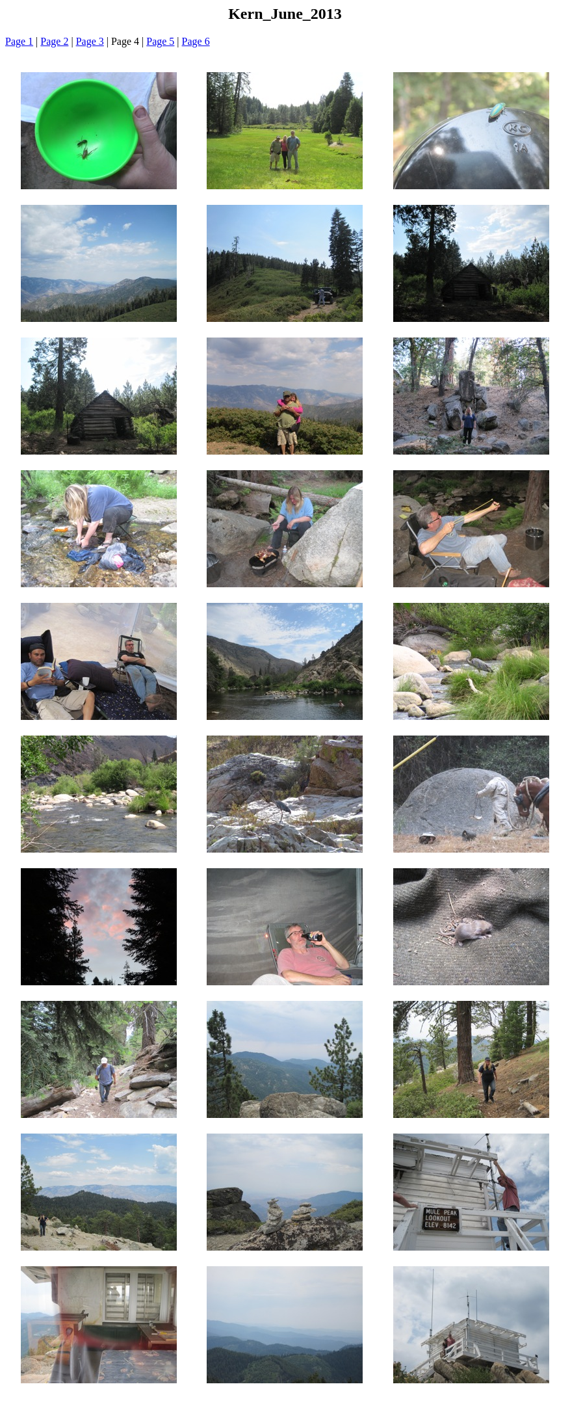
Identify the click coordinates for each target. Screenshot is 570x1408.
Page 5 (160, 41)
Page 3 (90, 41)
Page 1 (19, 41)
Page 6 (196, 41)
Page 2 (54, 41)
